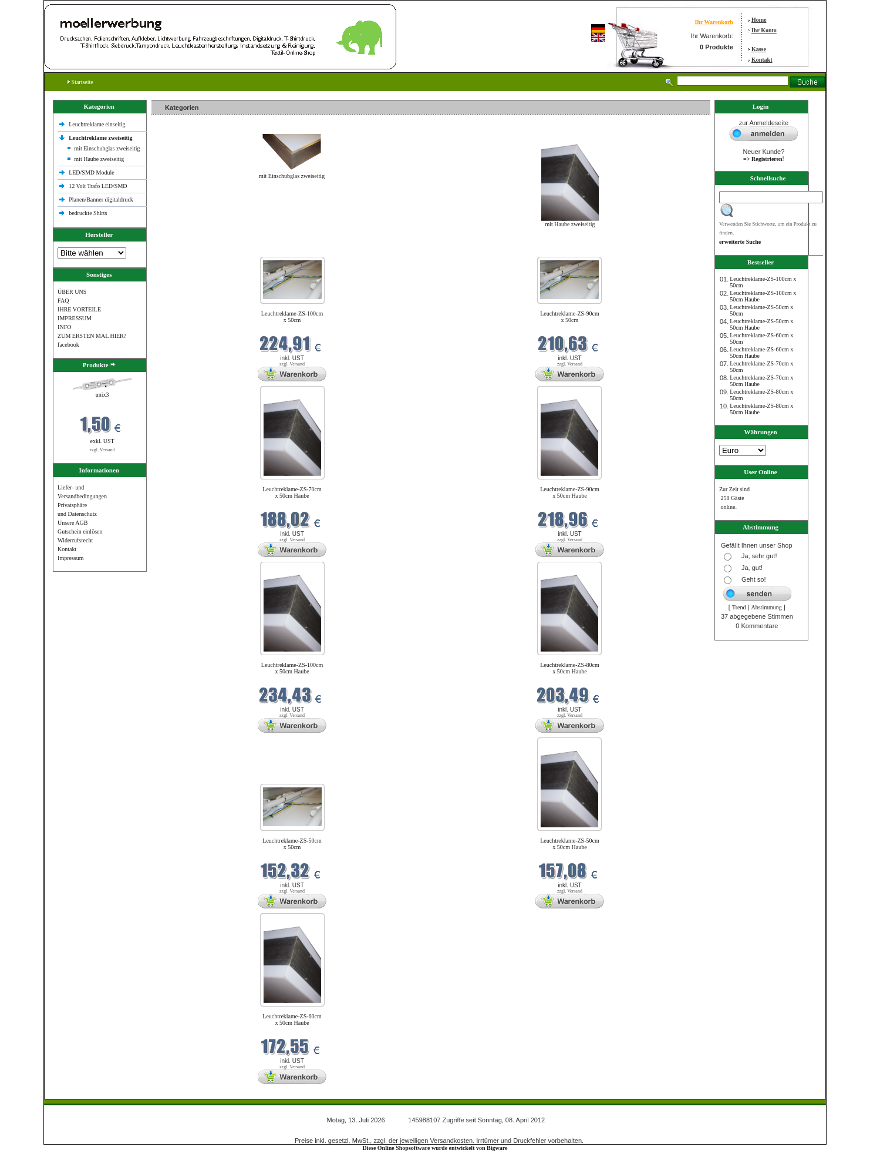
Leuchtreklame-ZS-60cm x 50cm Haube (292, 1019)
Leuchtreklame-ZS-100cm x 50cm (292, 316)
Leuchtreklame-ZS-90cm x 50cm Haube (569, 492)
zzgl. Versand (102, 449)
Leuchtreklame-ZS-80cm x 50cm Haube (569, 668)
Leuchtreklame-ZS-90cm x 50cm (569, 316)
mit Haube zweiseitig (99, 159)
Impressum (70, 558)
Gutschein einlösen (80, 531)
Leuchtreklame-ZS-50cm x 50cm (292, 843)
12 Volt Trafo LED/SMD (98, 186)
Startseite (80, 82)
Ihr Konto (764, 30)
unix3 (102, 394)
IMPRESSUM (75, 318)
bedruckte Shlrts (88, 213)
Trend (739, 607)
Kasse (758, 49)
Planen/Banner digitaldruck (101, 199)
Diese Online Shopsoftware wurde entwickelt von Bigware (435, 1148)
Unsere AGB (72, 522)
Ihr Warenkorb (714, 22)
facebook (68, 344)
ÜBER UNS (72, 292)
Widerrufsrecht (75, 540)
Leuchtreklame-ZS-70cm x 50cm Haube (292, 492)
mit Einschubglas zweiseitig (107, 148)
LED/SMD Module (91, 172)
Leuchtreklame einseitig (98, 124)
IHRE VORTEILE (79, 309)
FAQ (63, 300)
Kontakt (762, 59)
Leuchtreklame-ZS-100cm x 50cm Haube (292, 668)
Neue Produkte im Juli (181, 249)
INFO (64, 327)
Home (759, 19)
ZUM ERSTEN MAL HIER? (92, 336)
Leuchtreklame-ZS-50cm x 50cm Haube (569, 843)
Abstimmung (766, 607)
